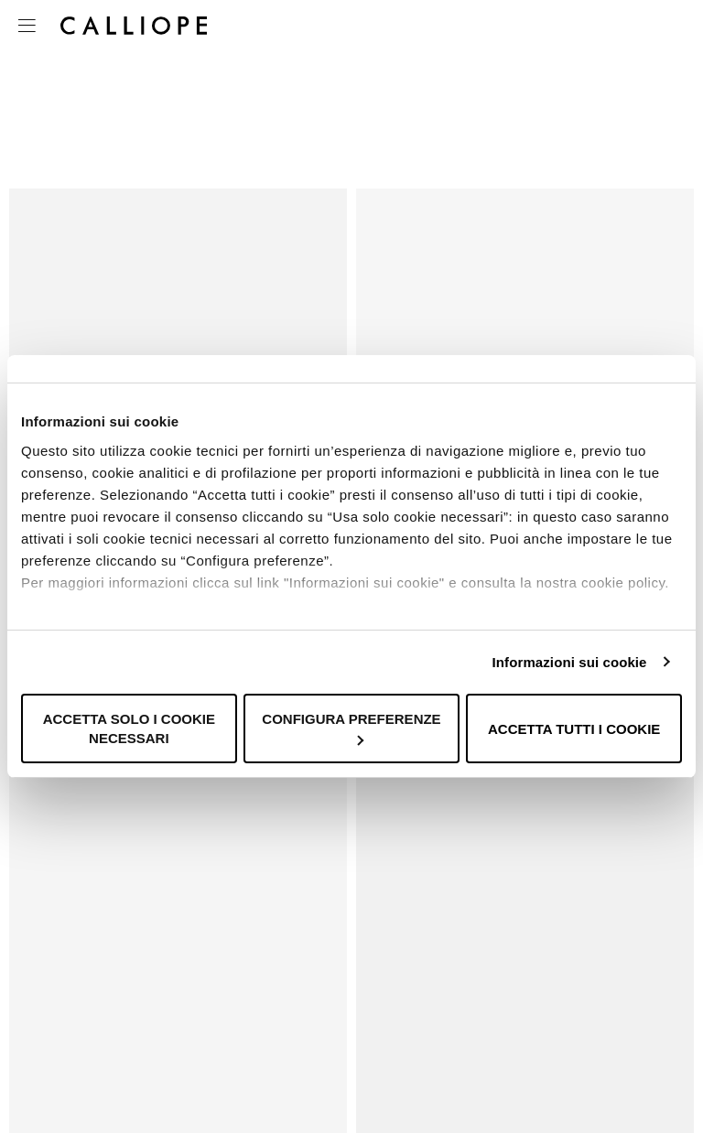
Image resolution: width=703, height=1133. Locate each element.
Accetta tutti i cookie (574, 729)
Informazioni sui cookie (569, 662)
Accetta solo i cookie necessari (129, 728)
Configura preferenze (351, 728)
